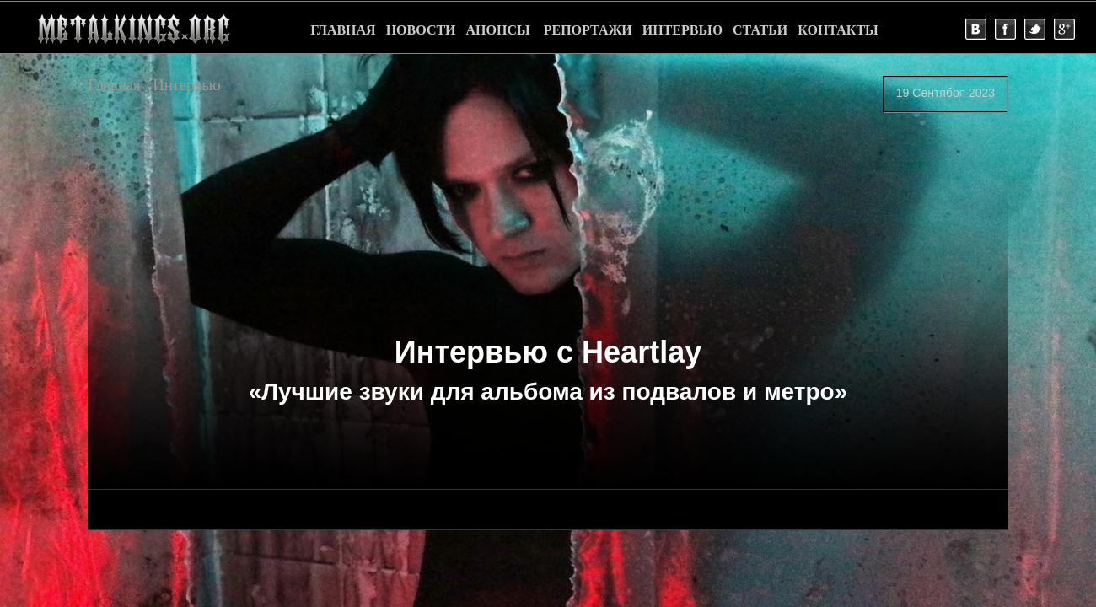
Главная (114, 85)
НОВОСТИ (421, 30)
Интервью (186, 85)
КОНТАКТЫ (838, 30)
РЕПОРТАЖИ (588, 30)
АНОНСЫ (498, 30)
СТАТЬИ (760, 30)
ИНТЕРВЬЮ (682, 30)
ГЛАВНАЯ (342, 30)
